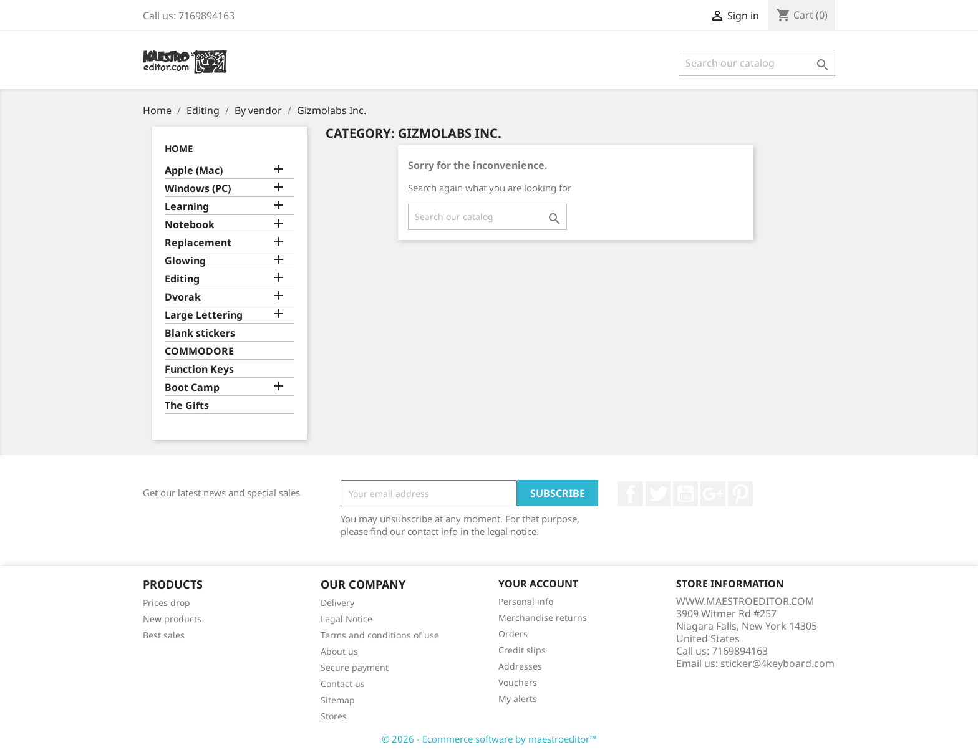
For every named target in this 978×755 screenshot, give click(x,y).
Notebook (190, 224)
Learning (187, 206)
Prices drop (166, 602)
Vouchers (517, 682)
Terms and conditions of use (380, 635)
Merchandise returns (542, 617)
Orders (513, 634)
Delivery (337, 602)
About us (339, 651)
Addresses (520, 666)
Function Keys (199, 369)
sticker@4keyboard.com (777, 663)
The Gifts (187, 405)
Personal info (525, 601)
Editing (182, 279)
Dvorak (183, 297)
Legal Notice (346, 619)
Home (179, 148)
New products (172, 619)
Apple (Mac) (194, 170)
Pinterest (740, 493)
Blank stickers (200, 333)
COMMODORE (199, 351)
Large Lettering (204, 315)
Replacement (198, 242)
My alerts (517, 699)
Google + (712, 493)
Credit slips (522, 650)
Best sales (164, 635)
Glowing (185, 260)
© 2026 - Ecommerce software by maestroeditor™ (489, 739)
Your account (538, 583)
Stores (334, 716)
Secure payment (355, 667)
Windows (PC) (198, 188)
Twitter (658, 493)
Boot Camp (192, 387)
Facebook (630, 493)
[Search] (757, 63)
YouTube (685, 493)
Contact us (343, 684)
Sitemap (338, 700)
